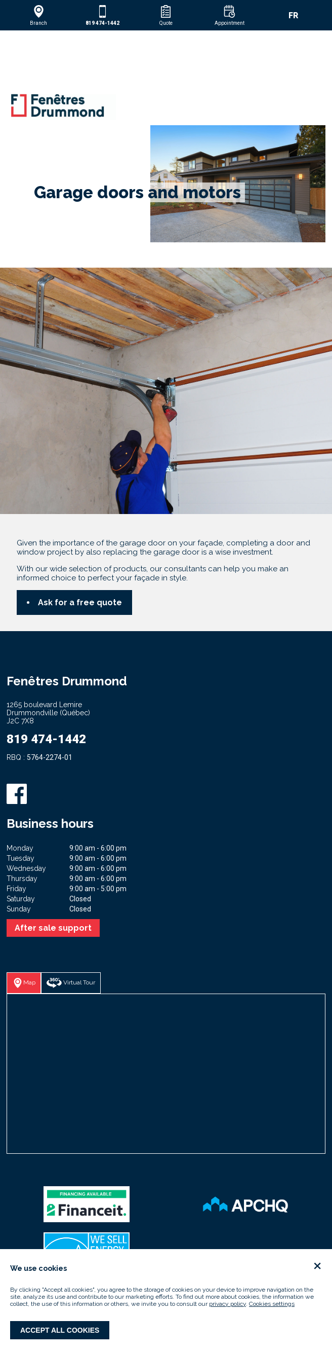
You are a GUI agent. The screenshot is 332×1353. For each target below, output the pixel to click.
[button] (38, 15)
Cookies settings (272, 1303)
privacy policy (227, 1303)
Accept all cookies (59, 1330)
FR (293, 15)
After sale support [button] (53, 928)
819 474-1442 (46, 739)
